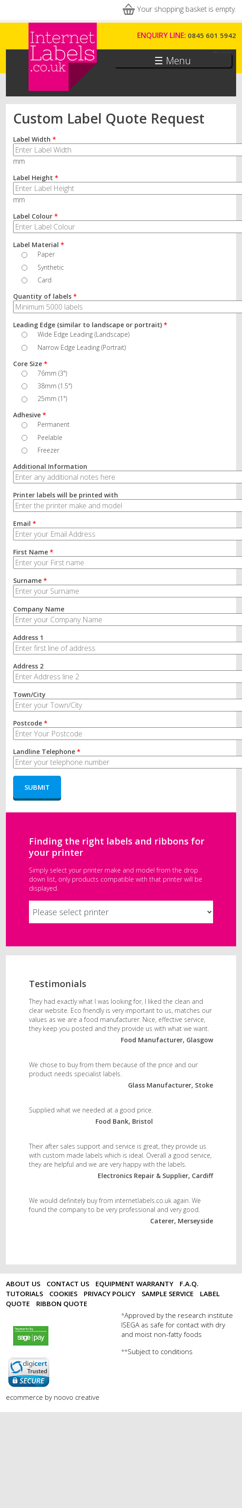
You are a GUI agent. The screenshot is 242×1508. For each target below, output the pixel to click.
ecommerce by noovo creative (53, 1397)
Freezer (48, 450)
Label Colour (35, 216)
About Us (23, 1283)
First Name (33, 552)
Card (45, 280)
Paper (46, 254)
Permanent (54, 424)
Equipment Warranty (134, 1283)
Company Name (38, 609)
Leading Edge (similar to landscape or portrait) (90, 324)
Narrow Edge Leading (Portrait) (82, 347)
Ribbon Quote (61, 1303)
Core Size (30, 363)
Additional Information (50, 466)
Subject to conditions (160, 1351)
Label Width (34, 139)
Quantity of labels (45, 296)
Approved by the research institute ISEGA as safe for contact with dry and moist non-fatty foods (177, 1325)
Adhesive (29, 414)
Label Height (35, 177)
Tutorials (24, 1293)
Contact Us (68, 1283)
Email (24, 523)
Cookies (63, 1293)
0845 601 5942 (212, 35)
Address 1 (28, 637)
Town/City (29, 694)
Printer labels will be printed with (65, 495)
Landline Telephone (47, 751)
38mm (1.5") (55, 386)
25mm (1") (52, 398)
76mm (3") (52, 373)
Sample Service (168, 1293)
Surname (30, 580)
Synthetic (51, 267)
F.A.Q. (189, 1283)
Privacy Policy (109, 1293)
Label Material (38, 244)
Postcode (30, 723)
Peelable (50, 437)
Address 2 (28, 666)
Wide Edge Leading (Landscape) (83, 334)
